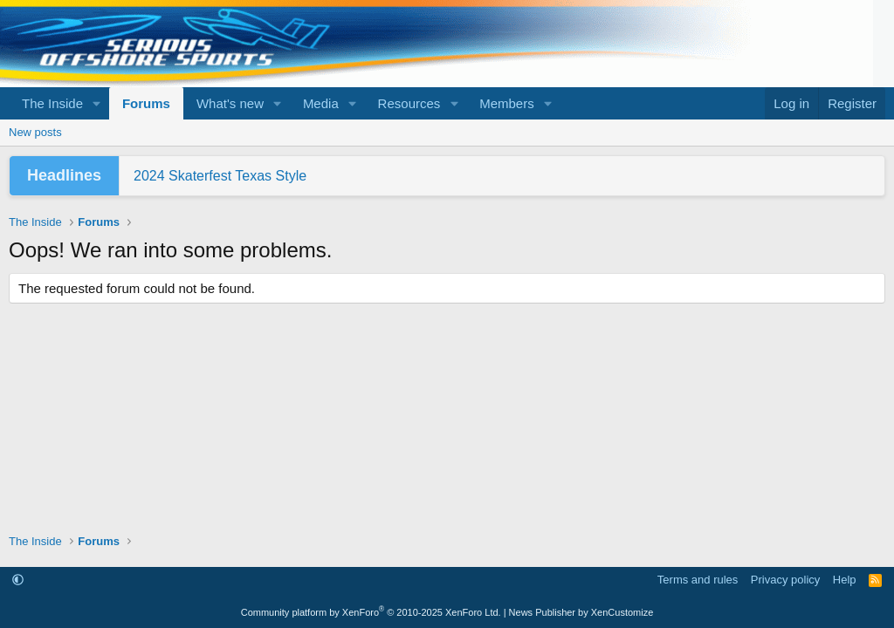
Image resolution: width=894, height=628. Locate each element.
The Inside (52, 103)
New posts (35, 132)
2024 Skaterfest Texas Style (220, 175)
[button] (97, 103)
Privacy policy (785, 579)
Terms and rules (697, 579)
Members (506, 103)
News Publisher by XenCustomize (581, 612)
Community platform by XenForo (371, 612)
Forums (146, 103)
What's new (230, 103)
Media (321, 103)
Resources (409, 103)
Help (844, 579)
